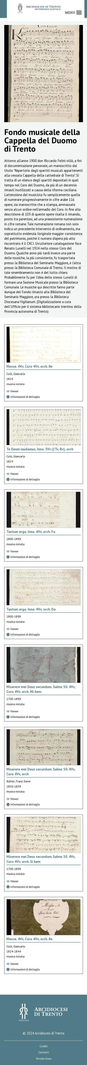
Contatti (43, 1052)
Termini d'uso (43, 1058)
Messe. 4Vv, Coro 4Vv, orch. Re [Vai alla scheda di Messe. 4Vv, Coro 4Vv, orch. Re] (29, 366)
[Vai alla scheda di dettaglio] (43, 397)
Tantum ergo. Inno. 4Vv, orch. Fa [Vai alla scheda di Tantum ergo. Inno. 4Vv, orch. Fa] (30, 531)
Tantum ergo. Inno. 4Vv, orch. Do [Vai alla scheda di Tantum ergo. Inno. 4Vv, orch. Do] (31, 609)
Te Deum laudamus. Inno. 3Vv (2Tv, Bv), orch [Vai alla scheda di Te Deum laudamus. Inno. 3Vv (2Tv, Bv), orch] (39, 449)
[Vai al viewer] (43, 391)
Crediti (44, 1046)
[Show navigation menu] (73, 12)
